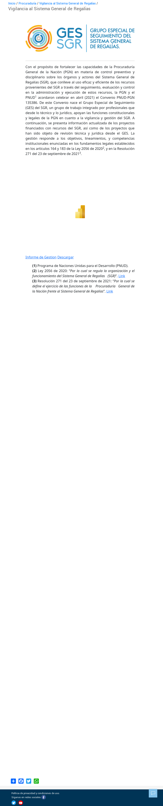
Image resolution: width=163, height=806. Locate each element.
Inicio (11, 3)
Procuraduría (27, 3)
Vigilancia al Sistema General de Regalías (67, 3)
